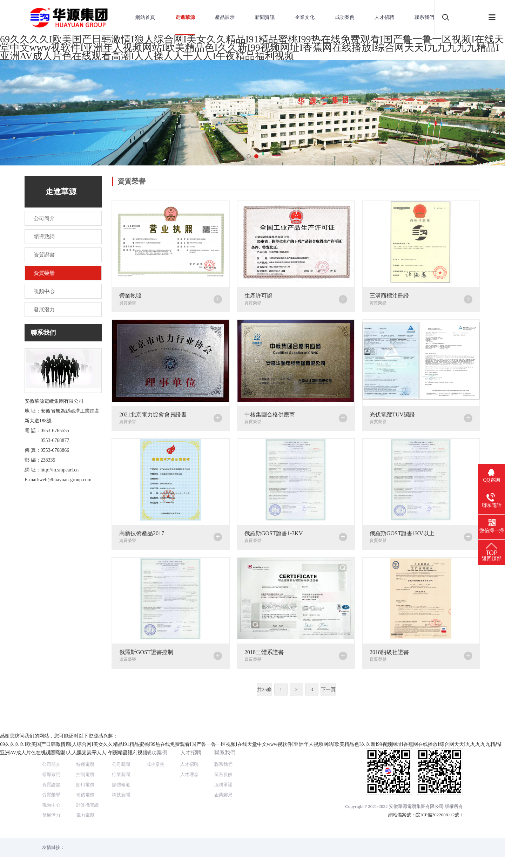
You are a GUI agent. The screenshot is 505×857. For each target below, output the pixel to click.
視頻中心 (51, 779)
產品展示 (225, 17)
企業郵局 (223, 769)
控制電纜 (85, 749)
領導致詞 (51, 749)
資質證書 (51, 759)
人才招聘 (384, 17)
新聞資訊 (265, 17)
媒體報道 (121, 759)
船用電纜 (85, 759)
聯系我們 (424, 17)
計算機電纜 (87, 779)
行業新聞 (121, 749)
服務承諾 (223, 759)
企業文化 (305, 17)
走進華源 (185, 17)
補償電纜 (85, 769)
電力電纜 (85, 790)
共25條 (264, 689)
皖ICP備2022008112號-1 (439, 789)
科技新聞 (121, 769)
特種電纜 (85, 739)
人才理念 (189, 749)
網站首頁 (145, 17)
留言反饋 (223, 749)
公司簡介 (51, 739)
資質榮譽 (51, 769)
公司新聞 (121, 739)
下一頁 (328, 689)
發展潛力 (51, 790)
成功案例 (345, 17)
